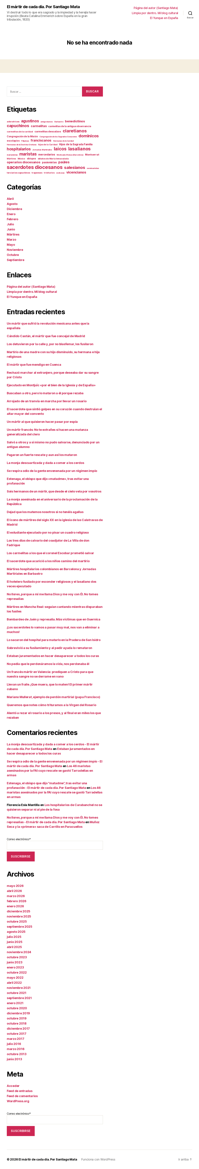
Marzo (11, 239)
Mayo (11, 244)
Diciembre (14, 209)
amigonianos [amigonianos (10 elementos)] (46, 121)
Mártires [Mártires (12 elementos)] (11, 158)
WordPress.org (18, 1101)
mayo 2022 (15, 977)
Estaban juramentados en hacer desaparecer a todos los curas (53, 656)
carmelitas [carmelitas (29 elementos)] (39, 126)
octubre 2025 (17, 921)
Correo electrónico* (55, 843)
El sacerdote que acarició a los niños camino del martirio (48, 561)
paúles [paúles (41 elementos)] (63, 162)
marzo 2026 (16, 896)
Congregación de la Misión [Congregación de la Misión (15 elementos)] (22, 136)
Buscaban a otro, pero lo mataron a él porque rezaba (45, 393)
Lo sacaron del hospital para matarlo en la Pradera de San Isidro (54, 640)
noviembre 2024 (19, 952)
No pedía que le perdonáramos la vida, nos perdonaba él (48, 664)
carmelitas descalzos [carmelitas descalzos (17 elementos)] (48, 131)
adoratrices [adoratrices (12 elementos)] (13, 121)
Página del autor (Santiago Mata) (156, 8)
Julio (10, 224)
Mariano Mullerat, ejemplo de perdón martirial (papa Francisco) (53, 697)
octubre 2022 (17, 972)
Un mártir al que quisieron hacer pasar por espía (42, 421)
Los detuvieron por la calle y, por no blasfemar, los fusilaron (50, 344)
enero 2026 (15, 906)
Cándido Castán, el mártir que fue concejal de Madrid (46, 336)
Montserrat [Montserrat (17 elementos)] (92, 154)
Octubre (13, 255)
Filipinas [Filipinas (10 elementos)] (25, 141)
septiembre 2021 (19, 998)
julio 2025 (14, 937)
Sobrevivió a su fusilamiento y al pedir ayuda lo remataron (49, 648)
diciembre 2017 (18, 1028)
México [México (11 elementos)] (21, 158)
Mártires (13, 234)
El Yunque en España (164, 18)
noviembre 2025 (19, 916)
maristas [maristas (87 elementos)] (28, 154)
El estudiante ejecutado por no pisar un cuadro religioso (48, 532)
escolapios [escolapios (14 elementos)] (13, 140)
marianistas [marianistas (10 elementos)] (12, 155)
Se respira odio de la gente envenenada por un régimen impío (52, 471)
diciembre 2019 (18, 1013)
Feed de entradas (19, 1091)
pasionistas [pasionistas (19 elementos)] (49, 162)
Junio (11, 229)
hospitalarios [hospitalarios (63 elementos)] (19, 149)
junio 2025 (14, 942)
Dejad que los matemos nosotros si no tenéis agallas (45, 512)
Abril (10, 199)
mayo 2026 (15, 886)
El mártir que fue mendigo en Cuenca (34, 364)
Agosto (12, 204)
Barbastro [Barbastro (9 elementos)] (58, 122)
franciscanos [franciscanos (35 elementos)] (41, 140)
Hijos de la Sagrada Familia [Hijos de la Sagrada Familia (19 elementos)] (76, 144)
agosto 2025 (16, 931)
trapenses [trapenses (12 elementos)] (37, 172)
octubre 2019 (17, 1018)
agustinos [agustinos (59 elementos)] (30, 121)
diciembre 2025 (18, 911)
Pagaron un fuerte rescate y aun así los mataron (42, 455)
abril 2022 (14, 982)
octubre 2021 (16, 993)
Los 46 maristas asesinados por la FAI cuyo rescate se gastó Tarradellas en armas (50, 770)
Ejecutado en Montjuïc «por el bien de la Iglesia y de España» (51, 385)
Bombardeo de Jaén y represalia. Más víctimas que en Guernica (53, 619)
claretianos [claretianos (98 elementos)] (75, 130)
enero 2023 (15, 967)
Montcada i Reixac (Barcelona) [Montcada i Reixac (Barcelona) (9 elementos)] (70, 155)
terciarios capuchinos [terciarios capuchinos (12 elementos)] (18, 172)
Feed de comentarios (22, 1096)
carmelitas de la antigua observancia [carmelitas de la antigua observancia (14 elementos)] (69, 126)
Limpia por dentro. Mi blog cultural (155, 13)
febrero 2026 (16, 901)
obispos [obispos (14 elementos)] (31, 158)
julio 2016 (14, 1044)
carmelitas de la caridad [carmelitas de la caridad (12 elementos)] (20, 131)
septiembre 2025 (19, 926)
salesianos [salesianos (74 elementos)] (74, 167)
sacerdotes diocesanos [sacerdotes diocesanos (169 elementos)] (34, 167)
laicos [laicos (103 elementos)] (60, 148)
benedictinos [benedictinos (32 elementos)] (75, 121)
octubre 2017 (16, 1033)
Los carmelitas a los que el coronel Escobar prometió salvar (50, 553)
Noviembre (15, 250)
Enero (11, 214)
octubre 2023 (17, 957)
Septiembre (15, 260)
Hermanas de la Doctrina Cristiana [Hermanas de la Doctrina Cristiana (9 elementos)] (21, 145)
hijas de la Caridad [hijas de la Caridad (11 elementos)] (47, 144)
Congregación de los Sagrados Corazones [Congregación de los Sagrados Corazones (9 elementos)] (58, 137)
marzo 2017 (15, 1039)
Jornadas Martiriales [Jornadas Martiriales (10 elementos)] (42, 150)
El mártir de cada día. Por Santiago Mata (43, 7)
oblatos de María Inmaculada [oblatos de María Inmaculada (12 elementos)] (53, 158)
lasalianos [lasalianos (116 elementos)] (79, 148)
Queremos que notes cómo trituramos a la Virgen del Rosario (51, 705)
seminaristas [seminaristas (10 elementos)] (93, 168)
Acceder (13, 1086)
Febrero (12, 219)
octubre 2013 (17, 1054)
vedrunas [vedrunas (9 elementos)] (60, 173)
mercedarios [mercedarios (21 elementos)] (46, 154)
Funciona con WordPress (98, 1159)
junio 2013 (14, 1059)
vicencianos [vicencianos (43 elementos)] (76, 172)
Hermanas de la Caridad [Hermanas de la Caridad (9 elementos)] (63, 141)
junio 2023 (14, 962)
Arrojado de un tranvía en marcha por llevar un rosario (46, 401)
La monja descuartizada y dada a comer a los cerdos (45, 463)
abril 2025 (14, 947)
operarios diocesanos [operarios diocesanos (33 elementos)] (23, 162)
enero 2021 (15, 1003)
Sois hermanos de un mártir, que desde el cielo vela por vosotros (54, 491)
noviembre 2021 (19, 988)
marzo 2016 (15, 1049)
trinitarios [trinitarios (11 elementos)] (49, 172)
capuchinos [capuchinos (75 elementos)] (18, 125)
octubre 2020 (17, 1008)
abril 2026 (14, 891)
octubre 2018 (17, 1023)
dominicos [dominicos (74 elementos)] (89, 135)
